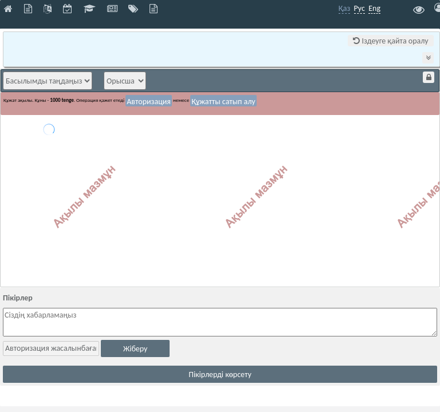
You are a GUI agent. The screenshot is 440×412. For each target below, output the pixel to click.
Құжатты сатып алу (223, 101)
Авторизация (149, 101)
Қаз (345, 8)
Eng (374, 8)
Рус (359, 8)
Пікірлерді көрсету (220, 374)
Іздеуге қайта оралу (390, 41)
